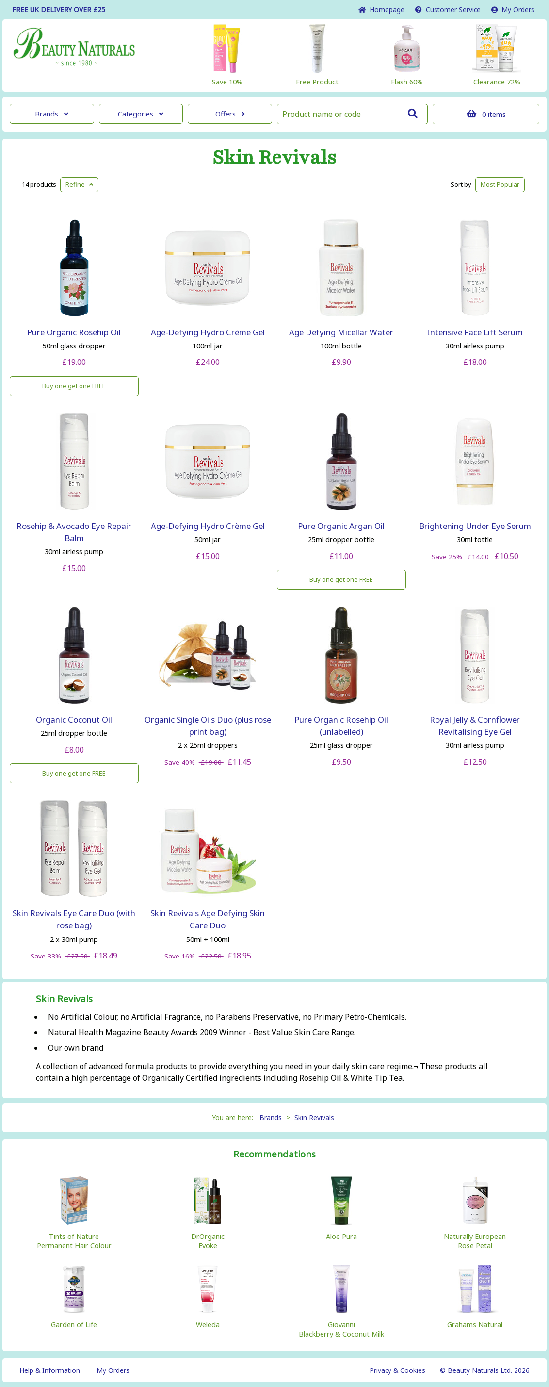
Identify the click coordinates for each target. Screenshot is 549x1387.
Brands (51, 113)
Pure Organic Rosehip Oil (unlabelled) (341, 725)
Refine (79, 184)
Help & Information (49, 1370)
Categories (140, 113)
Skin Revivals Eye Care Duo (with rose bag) (74, 919)
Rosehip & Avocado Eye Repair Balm (73, 532)
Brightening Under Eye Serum (475, 525)
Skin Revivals (274, 157)
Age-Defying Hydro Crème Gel (208, 332)
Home (381, 9)
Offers (230, 113)
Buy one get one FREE (74, 385)
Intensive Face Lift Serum (475, 332)
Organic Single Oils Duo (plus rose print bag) (208, 725)
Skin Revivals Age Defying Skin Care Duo (207, 919)
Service (448, 9)
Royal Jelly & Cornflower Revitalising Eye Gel (475, 725)
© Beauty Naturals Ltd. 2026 (485, 1370)
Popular (500, 184)
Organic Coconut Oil (74, 719)
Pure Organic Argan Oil (341, 525)
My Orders (512, 9)
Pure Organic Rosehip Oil (74, 332)
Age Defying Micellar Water (341, 332)
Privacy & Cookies (397, 1370)
